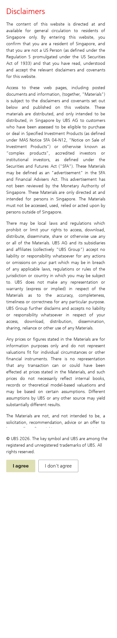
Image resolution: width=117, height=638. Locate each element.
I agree (21, 466)
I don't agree (58, 466)
